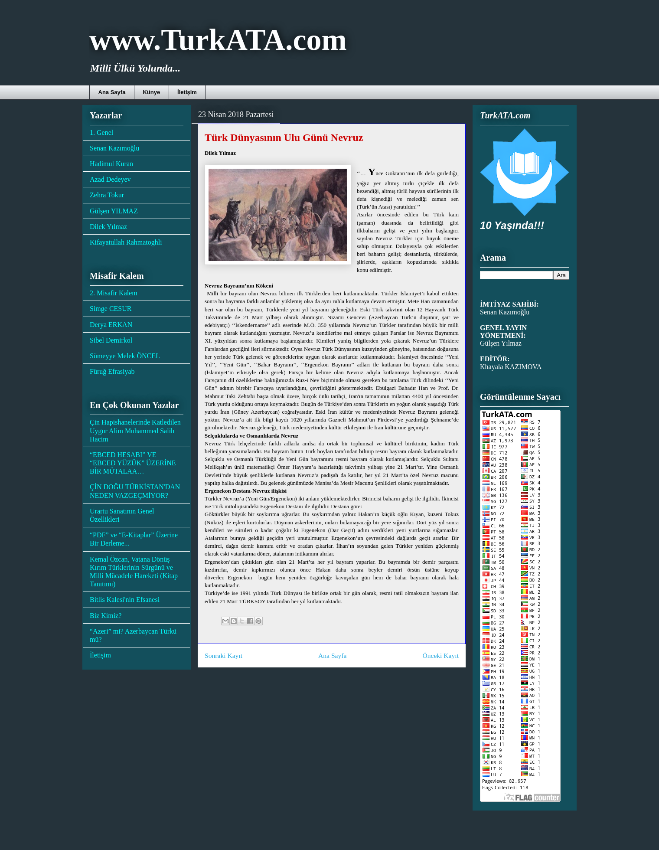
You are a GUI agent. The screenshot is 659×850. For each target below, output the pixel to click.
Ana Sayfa (112, 92)
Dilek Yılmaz (108, 226)
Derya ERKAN (111, 324)
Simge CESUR (110, 308)
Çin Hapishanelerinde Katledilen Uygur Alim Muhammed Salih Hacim (135, 430)
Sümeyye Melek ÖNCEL (125, 356)
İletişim (187, 92)
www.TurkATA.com (218, 39)
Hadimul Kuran (111, 163)
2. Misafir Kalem (113, 293)
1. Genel (101, 132)
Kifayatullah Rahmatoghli (126, 242)
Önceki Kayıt (440, 655)
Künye (151, 92)
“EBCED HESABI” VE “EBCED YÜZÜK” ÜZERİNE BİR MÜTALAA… (133, 463)
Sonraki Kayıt (223, 655)
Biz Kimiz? (105, 615)
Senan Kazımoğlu (114, 148)
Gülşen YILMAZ (114, 211)
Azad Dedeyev (110, 179)
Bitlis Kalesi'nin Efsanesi (125, 599)
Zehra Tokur (107, 195)
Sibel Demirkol (111, 340)
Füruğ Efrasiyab (112, 371)
